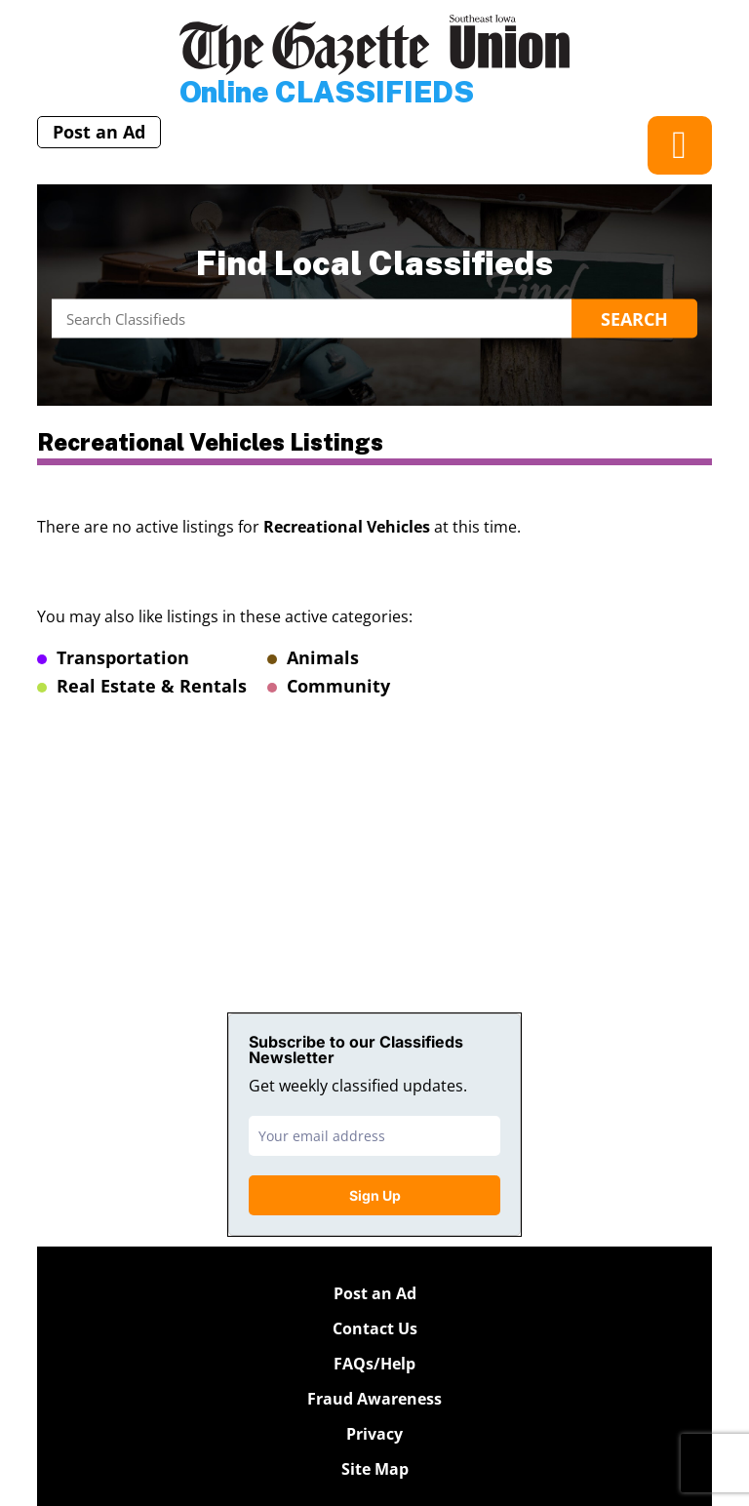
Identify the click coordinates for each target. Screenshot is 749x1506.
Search (634, 319)
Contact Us (375, 1328)
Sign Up (375, 1195)
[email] (374, 1136)
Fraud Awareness (374, 1398)
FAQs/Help (374, 1363)
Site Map (375, 1469)
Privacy (374, 1434)
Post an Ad (99, 131)
